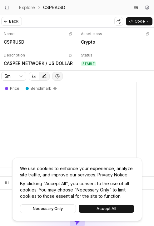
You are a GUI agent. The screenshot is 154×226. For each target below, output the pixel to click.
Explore (27, 7)
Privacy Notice (112, 174)
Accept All (106, 208)
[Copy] (70, 34)
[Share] (118, 21)
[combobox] (13, 76)
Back (10, 21)
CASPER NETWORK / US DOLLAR (38, 63)
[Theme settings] (147, 7)
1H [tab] (6, 182)
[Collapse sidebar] (6, 7)
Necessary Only (48, 208)
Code (140, 21)
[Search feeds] (136, 7)
